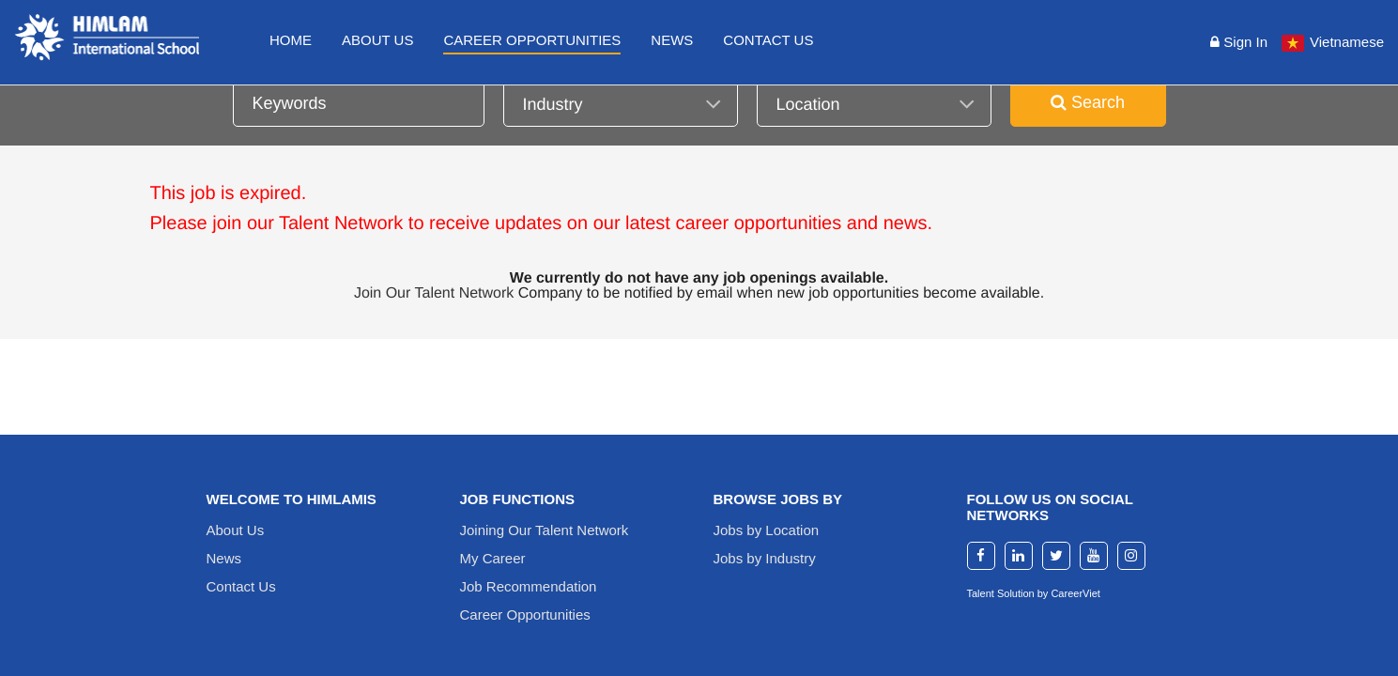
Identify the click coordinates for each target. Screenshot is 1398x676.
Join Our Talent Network (434, 293)
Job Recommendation (528, 586)
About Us (377, 40)
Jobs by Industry (765, 558)
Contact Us (768, 40)
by (1044, 593)
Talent (982, 593)
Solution (1017, 593)
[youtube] (1094, 556)
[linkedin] (1019, 556)
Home (290, 40)
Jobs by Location (767, 530)
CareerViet (1075, 593)
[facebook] (981, 556)
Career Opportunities (532, 40)
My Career (493, 558)
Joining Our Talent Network (544, 530)
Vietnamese (1347, 42)
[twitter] (1056, 556)
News (672, 40)
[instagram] (1131, 556)
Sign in (1238, 42)
